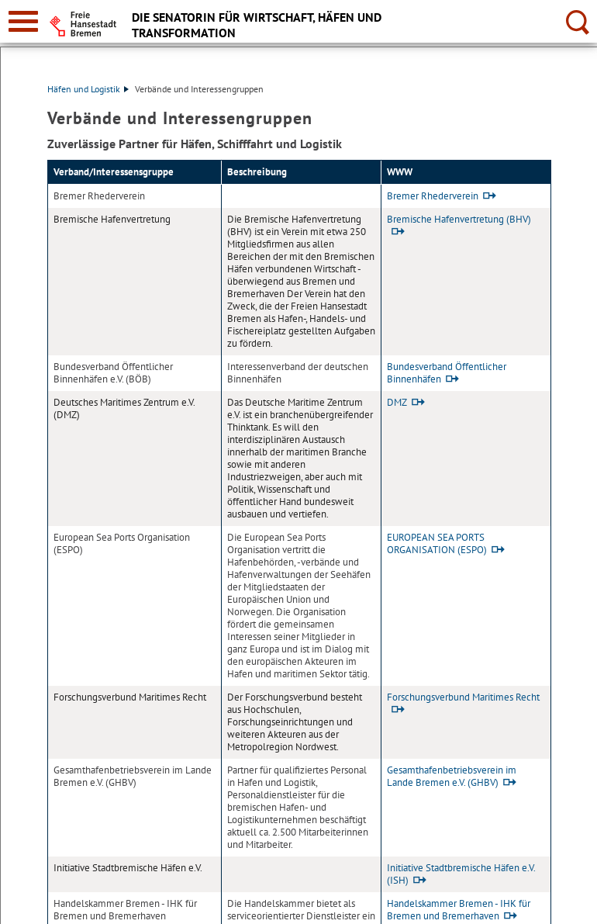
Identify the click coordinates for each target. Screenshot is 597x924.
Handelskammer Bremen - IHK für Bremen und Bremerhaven (458, 909)
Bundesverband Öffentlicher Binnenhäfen (446, 373)
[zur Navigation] (23, 21)
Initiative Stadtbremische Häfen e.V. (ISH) (461, 874)
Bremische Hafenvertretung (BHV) (459, 219)
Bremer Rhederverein (432, 195)
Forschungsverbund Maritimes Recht (463, 697)
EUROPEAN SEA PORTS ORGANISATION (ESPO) (437, 543)
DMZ (397, 402)
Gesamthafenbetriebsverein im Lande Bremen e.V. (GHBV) (451, 776)
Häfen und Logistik (88, 89)
